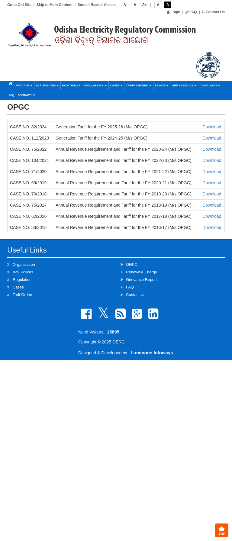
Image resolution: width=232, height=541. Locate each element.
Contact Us (213, 12)
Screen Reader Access (97, 5)
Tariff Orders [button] (139, 85)
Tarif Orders (23, 294)
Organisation (24, 264)
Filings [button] (162, 85)
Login (173, 12)
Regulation (22, 279)
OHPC (131, 264)
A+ (144, 5)
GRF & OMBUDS (184, 85)
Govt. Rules (71, 85)
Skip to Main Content (54, 5)
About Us (24, 85)
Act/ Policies (47, 85)
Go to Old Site (19, 5)
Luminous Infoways (152, 352)
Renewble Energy (141, 272)
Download (211, 126)
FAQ (191, 12)
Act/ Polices (23, 272)
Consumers (210, 85)
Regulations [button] (95, 85)
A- (125, 5)
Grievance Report (141, 279)
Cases (116, 85)
